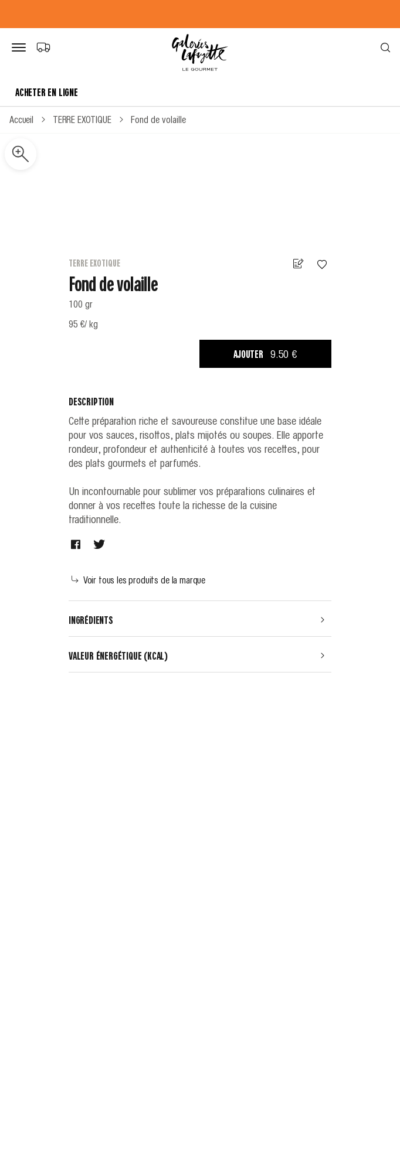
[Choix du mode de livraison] (43, 47)
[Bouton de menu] (21, 48)
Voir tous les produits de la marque (138, 579)
